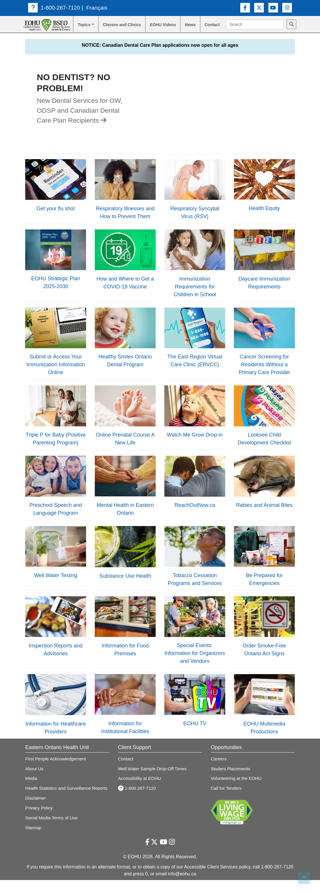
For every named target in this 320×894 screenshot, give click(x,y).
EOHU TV (194, 731)
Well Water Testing (55, 583)
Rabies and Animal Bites (264, 513)
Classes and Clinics (114, 29)
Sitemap (33, 841)
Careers (219, 766)
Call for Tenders (227, 795)
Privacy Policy (39, 821)
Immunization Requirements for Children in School (195, 294)
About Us (34, 775)
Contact (215, 25)
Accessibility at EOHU (140, 785)
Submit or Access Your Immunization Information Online (55, 372)
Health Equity (264, 215)
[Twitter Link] (259, 7)
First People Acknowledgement (56, 766)
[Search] (233, 33)
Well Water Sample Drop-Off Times (153, 775)
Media (31, 785)
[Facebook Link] (245, 7)
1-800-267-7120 (54, 7)
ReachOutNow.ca (194, 512)
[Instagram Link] (287, 7)
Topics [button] (82, 25)
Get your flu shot (56, 216)
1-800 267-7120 (137, 795)
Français (99, 7)
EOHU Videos (157, 29)
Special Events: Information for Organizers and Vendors (194, 661)
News (192, 25)
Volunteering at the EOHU (237, 785)
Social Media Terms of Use (52, 831)
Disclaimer (36, 811)
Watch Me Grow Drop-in (195, 442)
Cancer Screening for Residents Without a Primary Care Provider (264, 372)
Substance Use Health (125, 583)
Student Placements (231, 775)
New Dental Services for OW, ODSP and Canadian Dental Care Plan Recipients (82, 117)
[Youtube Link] (273, 7)
